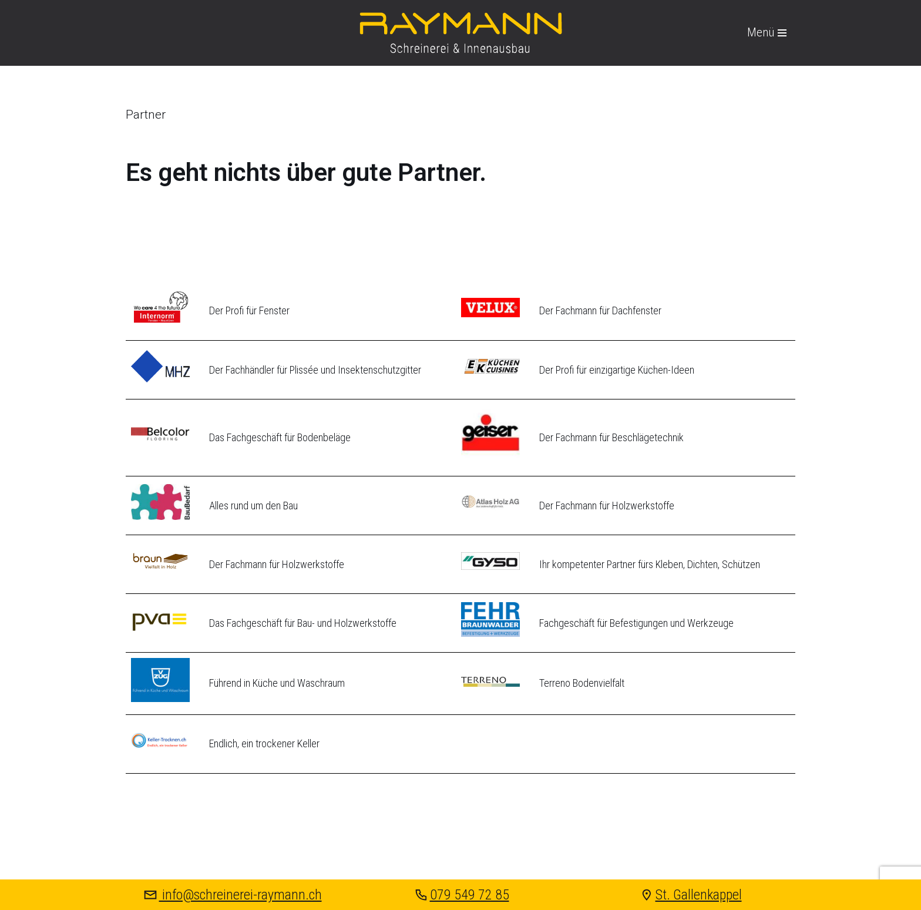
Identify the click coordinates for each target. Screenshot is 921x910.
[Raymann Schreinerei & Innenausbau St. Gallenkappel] (460, 33)
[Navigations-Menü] (766, 33)
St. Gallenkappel (690, 895)
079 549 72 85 (460, 895)
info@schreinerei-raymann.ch (232, 895)
